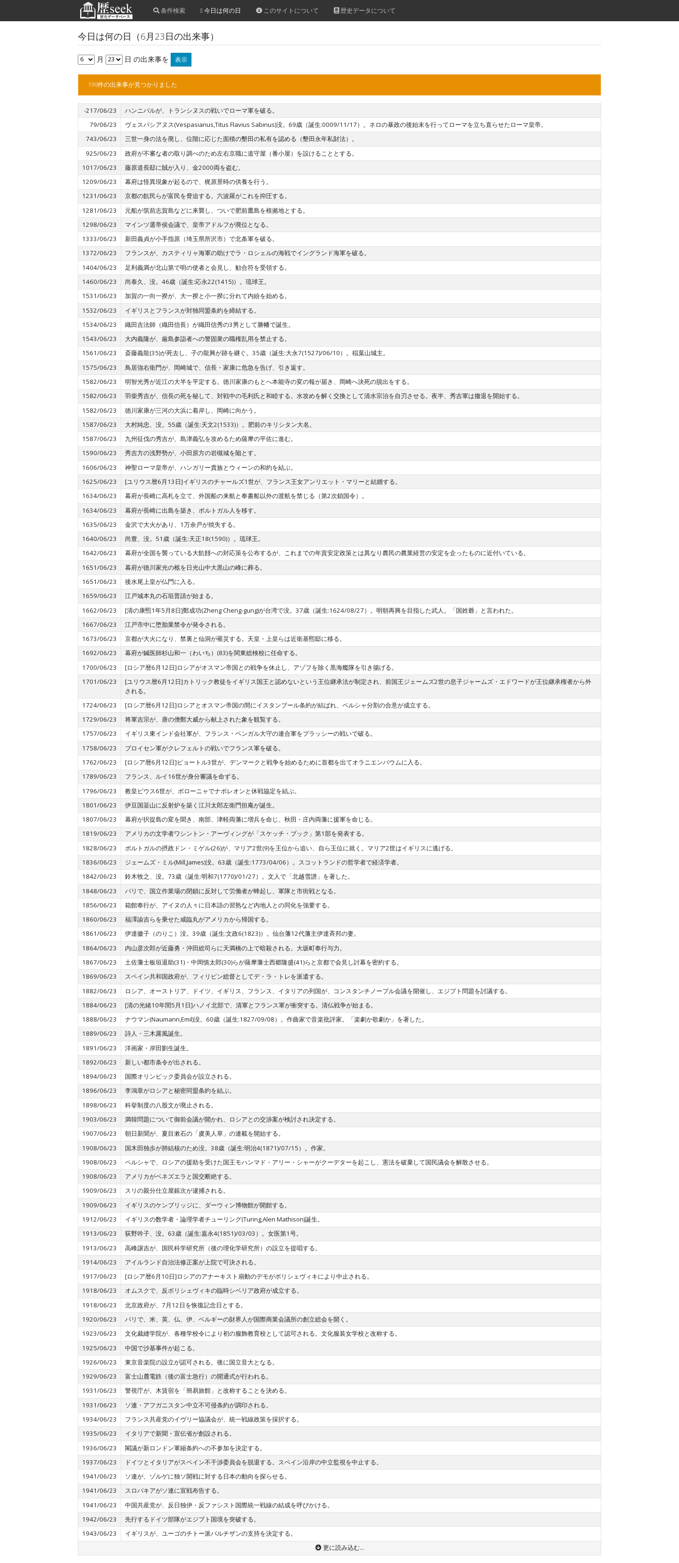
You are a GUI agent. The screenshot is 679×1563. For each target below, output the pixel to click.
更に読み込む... (339, 1547)
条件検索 (169, 10)
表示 (181, 59)
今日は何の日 (220, 10)
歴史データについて (365, 10)
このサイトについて (287, 10)
